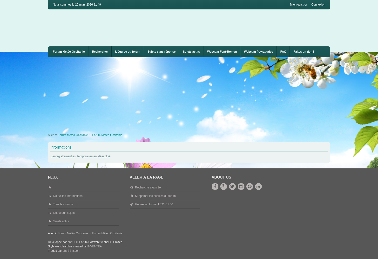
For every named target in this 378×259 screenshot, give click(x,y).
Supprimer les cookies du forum (155, 196)
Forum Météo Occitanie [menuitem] (69, 51)
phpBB (72, 242)
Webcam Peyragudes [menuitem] (258, 51)
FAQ (283, 51)
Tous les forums (63, 204)
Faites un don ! (303, 51)
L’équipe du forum (127, 51)
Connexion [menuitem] (318, 4)
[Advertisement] (192, 93)
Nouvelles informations (67, 196)
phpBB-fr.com (71, 250)
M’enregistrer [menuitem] (298, 4)
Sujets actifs (191, 51)
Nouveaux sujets (64, 213)
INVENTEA (94, 246)
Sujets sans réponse (162, 51)
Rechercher (100, 51)
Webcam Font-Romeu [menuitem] (222, 51)
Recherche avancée (148, 187)
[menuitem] (221, 51)
